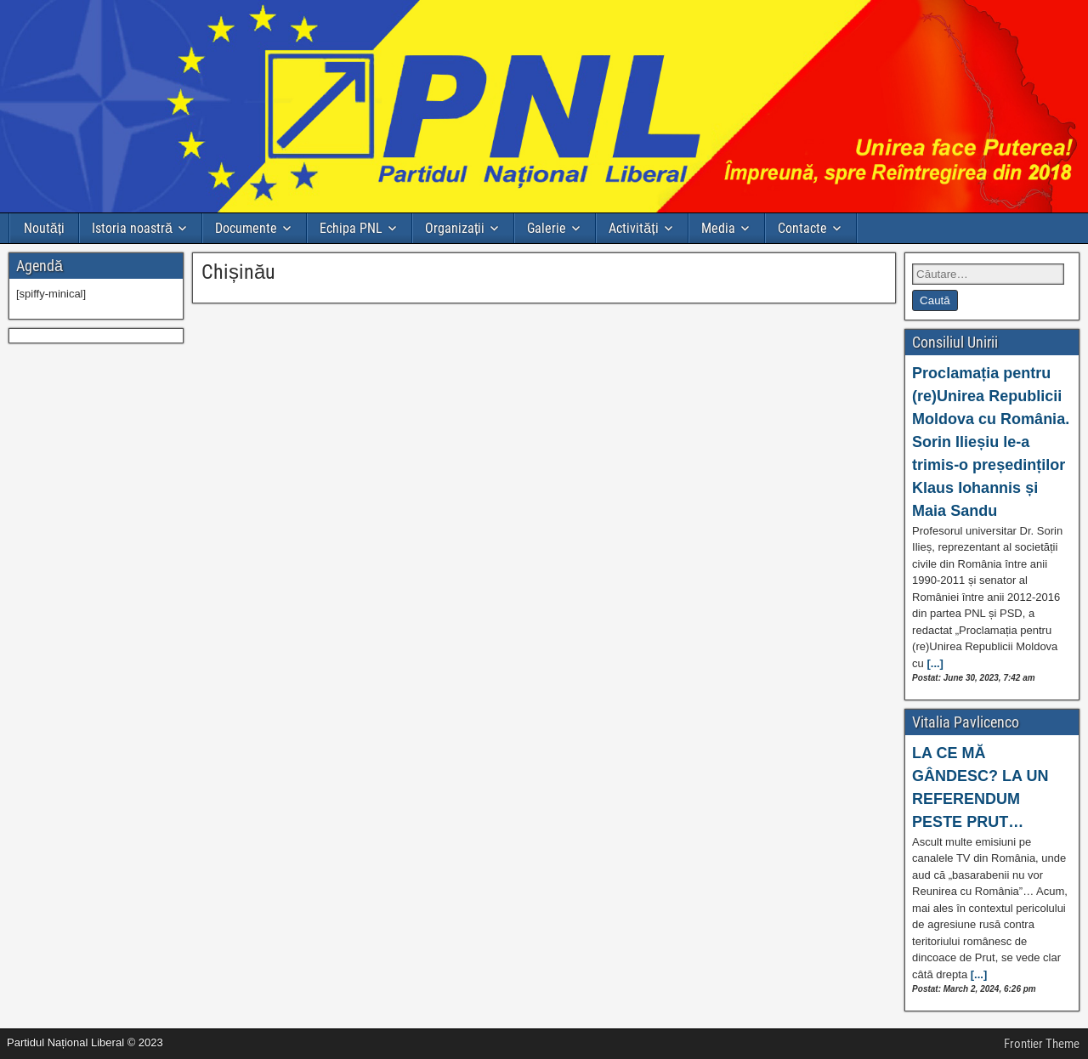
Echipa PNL (351, 228)
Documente (246, 228)
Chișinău (238, 272)
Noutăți (44, 228)
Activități (633, 228)
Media (718, 228)
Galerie (546, 228)
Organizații (454, 228)
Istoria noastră (132, 228)
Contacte (802, 228)
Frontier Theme (1042, 1043)
